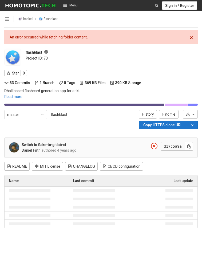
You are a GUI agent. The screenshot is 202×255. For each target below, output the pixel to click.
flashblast (59, 114)
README (17, 166)
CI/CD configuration (121, 166)
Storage (125, 83)
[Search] (156, 5)
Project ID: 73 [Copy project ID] (37, 58)
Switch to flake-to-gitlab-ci (44, 145)
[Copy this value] (189, 146)
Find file (168, 114)
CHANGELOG (81, 166)
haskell (25, 19)
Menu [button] (70, 5)
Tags (67, 83)
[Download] (190, 114)
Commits (17, 83)
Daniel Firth (31, 150)
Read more (13, 97)
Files (92, 83)
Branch (44, 83)
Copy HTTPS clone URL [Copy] (163, 125)
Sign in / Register (179, 5)
